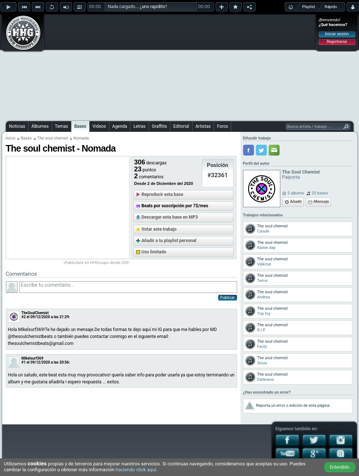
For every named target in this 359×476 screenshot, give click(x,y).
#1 (24, 362)
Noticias (17, 126)
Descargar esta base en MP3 (170, 217)
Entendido (339, 467)
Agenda (119, 126)
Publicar (227, 297)
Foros (222, 126)
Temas (61, 126)
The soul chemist (52, 138)
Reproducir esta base (162, 194)
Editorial (181, 126)
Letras (139, 126)
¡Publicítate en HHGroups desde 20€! (97, 262)
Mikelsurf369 (33, 358)
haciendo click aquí (136, 469)
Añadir (296, 201)
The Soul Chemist (301, 172)
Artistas (203, 126)
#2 (24, 317)
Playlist (308, 6)
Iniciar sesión (337, 33)
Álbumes (40, 126)
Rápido (331, 6)
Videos (99, 126)
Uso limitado (154, 251)
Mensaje (321, 201)
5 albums (296, 193)
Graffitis (159, 126)
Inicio (10, 138)
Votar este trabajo (159, 229)
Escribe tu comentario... (128, 287)
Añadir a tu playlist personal (169, 240)
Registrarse (337, 41)
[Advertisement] (160, 66)
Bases (80, 126)
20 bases (320, 193)
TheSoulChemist (35, 313)
